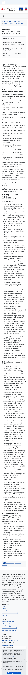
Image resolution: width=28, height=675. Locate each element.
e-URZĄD (5, 606)
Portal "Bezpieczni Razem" (9, 628)
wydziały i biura (18, 21)
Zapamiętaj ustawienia (14, 673)
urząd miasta (8, 21)
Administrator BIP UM (7, 645)
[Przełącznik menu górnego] (25, 2)
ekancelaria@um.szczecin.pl (10, 640)
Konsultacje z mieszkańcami (10, 613)
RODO (21, 656)
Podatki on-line (6, 609)
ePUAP (4, 611)
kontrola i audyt (8, 23)
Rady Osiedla (6, 624)
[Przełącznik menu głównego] (3, 2)
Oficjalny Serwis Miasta (8, 621)
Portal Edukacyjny (7, 626)
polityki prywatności (13, 656)
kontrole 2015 (19, 23)
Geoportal (5, 615)
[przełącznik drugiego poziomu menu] (3, 16)
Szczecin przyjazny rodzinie (9, 630)
